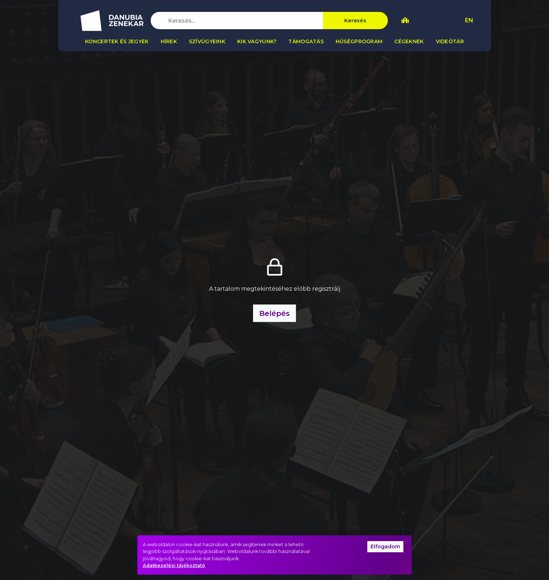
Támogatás (306, 41)
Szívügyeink (207, 41)
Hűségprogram (359, 41)
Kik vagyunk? (256, 41)
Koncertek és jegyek (117, 41)
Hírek (169, 41)
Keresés (355, 20)
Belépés (274, 313)
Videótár (450, 41)
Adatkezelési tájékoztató (174, 565)
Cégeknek (409, 41)
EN (469, 20)
